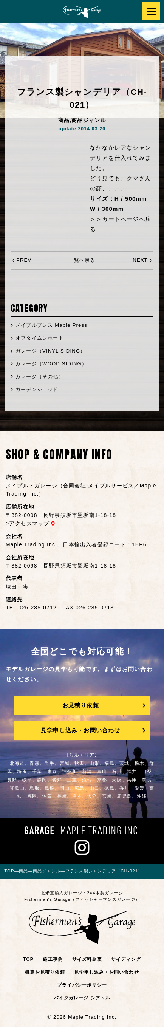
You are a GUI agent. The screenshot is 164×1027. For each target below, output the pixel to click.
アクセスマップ (29, 523)
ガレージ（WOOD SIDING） (51, 364)
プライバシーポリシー (82, 985)
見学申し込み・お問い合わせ (81, 730)
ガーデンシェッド (37, 389)
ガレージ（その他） (39, 376)
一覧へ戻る (81, 260)
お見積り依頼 (80, 705)
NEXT (140, 260)
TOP (28, 959)
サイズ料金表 (87, 959)
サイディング (126, 959)
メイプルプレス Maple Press (51, 325)
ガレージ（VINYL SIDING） (50, 351)
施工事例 (53, 959)
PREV (23, 260)
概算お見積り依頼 (45, 972)
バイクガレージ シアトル (82, 998)
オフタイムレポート (39, 338)
